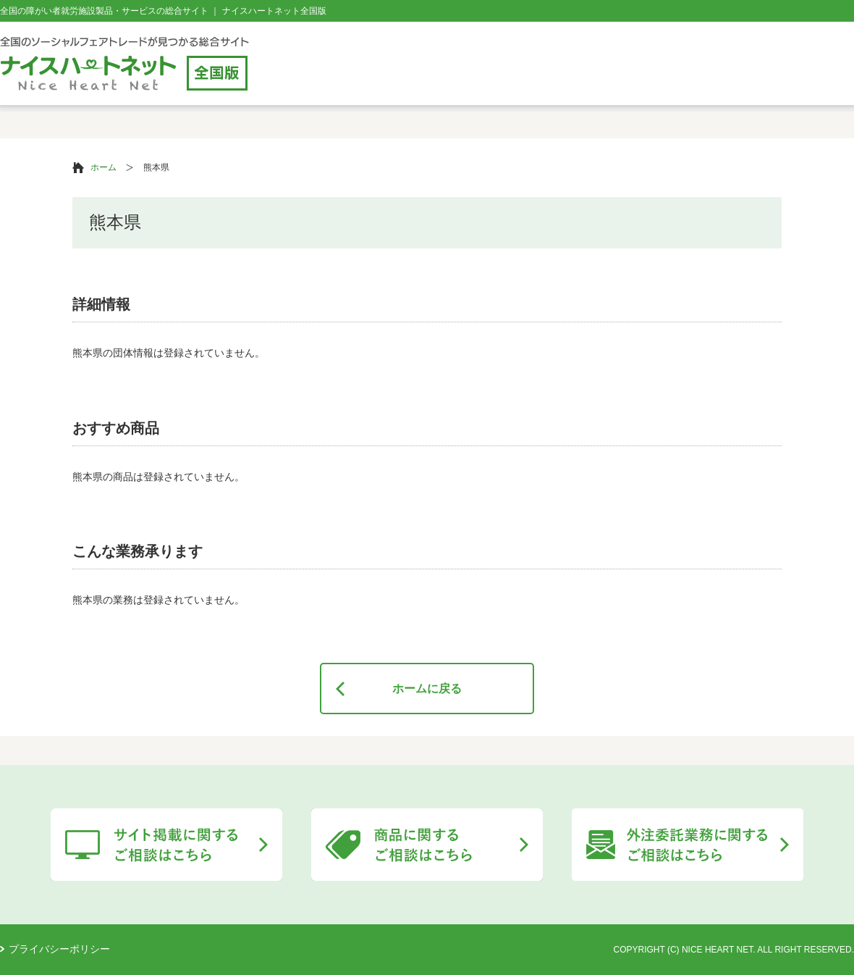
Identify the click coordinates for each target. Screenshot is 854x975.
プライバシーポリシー (59, 949)
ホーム (103, 167)
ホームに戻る (427, 688)
